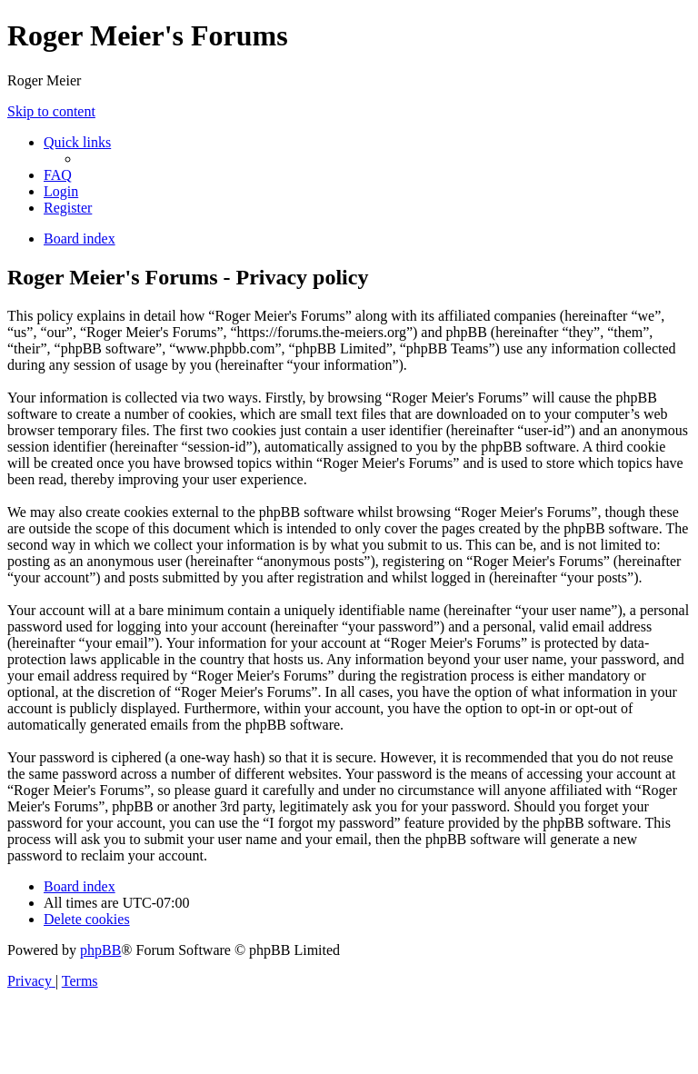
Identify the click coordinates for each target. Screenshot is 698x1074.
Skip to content (51, 111)
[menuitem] (58, 175)
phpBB (100, 950)
